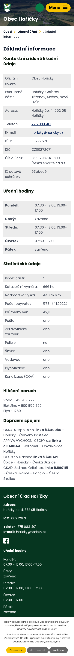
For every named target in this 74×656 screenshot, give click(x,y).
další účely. (50, 629)
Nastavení (58, 650)
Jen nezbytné (37, 650)
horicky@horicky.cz (47, 132)
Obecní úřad (27, 32)
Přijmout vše (16, 650)
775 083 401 (41, 124)
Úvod (7, 32)
